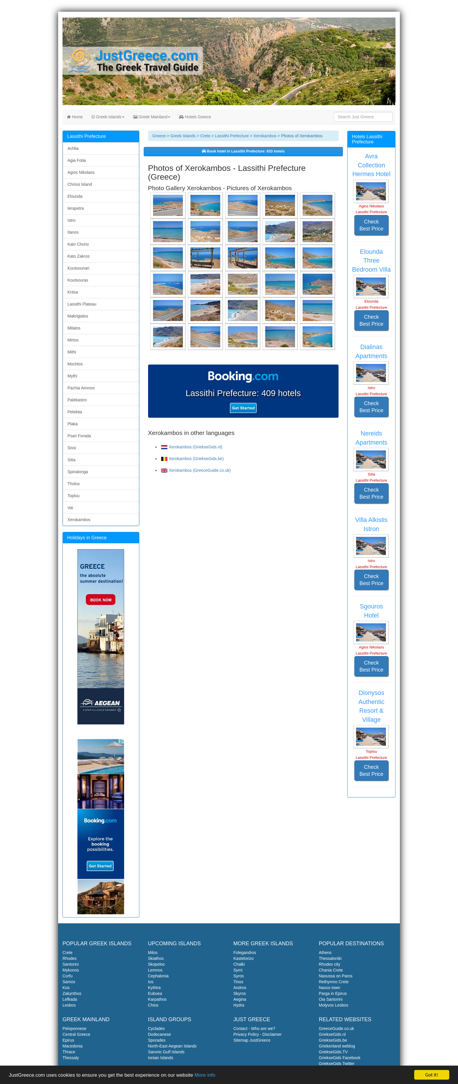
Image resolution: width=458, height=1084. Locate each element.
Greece (159, 135)
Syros (238, 976)
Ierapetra (75, 208)
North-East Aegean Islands (172, 1046)
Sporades (157, 1040)
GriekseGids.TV (333, 1052)
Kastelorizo (243, 958)
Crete (205, 135)
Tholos (73, 483)
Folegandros (244, 952)
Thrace (69, 1052)
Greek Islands (107, 117)
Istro (71, 220)
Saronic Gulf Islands (166, 1052)
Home (75, 117)
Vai (70, 507)
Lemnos (155, 970)
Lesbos (69, 1005)
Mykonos (71, 970)
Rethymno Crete (334, 981)
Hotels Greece (195, 117)
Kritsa (72, 292)
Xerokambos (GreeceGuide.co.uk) (196, 470)
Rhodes (70, 958)
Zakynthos (72, 993)
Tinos (238, 981)
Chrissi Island (79, 184)
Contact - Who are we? (254, 1028)
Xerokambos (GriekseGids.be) (192, 458)
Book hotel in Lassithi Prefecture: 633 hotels (243, 151)
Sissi (71, 447)
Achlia (73, 148)
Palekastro (77, 400)
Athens (325, 952)
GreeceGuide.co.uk (336, 1028)
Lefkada (70, 999)
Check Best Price (371, 225)
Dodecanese (159, 1034)
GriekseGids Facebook (339, 1057)
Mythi (72, 376)
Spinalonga (77, 471)
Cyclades (156, 1028)
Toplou (73, 495)
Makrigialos (77, 316)
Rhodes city (329, 964)
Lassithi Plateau (81, 304)
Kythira (154, 987)
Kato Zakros (78, 256)
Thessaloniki (330, 958)
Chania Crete (331, 970)
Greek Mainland (152, 117)
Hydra (238, 1005)
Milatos (73, 328)
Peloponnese (74, 1028)
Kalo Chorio (78, 244)
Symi (237, 970)
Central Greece (76, 1034)
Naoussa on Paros (336, 976)
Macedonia (73, 1046)
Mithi (71, 352)
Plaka (72, 424)
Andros (239, 987)
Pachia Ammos (81, 388)
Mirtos (73, 340)
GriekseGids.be (333, 1040)
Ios (151, 981)
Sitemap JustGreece (251, 1040)
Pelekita (74, 412)
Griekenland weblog (337, 1046)
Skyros (239, 993)
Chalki (239, 964)
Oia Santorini (331, 999)
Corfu (67, 976)
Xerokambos (265, 135)
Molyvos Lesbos (333, 1005)
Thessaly (71, 1057)
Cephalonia (158, 976)
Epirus (68, 1040)
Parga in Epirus (333, 993)
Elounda (74, 196)
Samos (69, 981)
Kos (66, 987)
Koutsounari (78, 268)
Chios (153, 1005)
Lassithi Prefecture (232, 135)
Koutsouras (77, 280)
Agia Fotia (76, 160)
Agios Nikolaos (81, 172)
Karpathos (157, 999)
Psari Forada (79, 435)
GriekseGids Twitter (337, 1063)
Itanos (73, 232)
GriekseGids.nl (332, 1034)
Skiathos (156, 958)
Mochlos (75, 364)
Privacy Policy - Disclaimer (257, 1034)
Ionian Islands (160, 1057)
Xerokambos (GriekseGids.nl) (192, 447)
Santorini (71, 964)
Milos (153, 952)
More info (205, 1075)
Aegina (239, 999)
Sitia (71, 459)
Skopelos (156, 964)
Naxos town (329, 987)
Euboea (155, 993)
